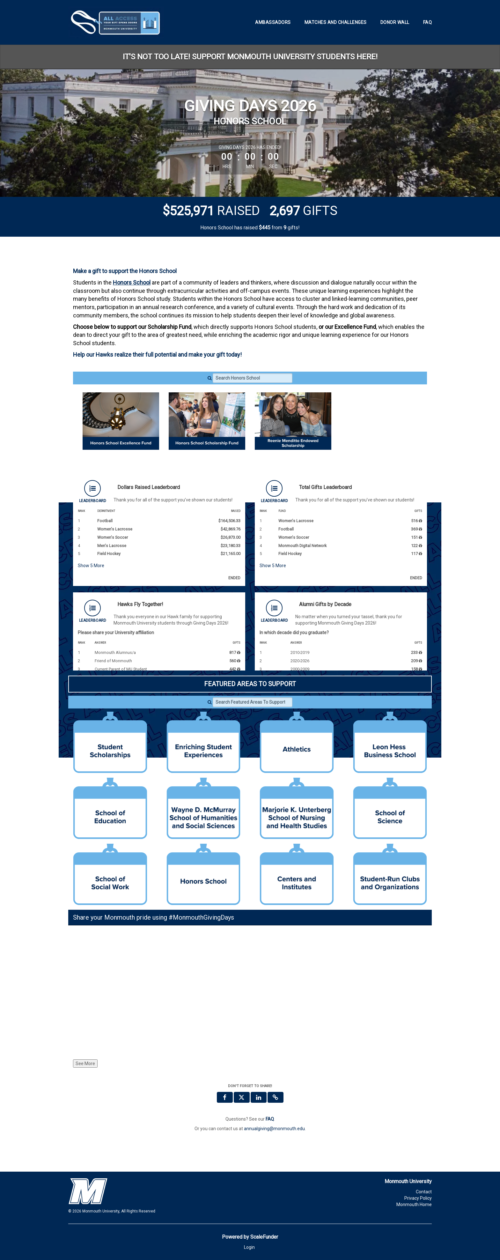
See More (85, 1063)
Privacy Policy (418, 1198)
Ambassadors (273, 22)
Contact (424, 1191)
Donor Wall (394, 22)
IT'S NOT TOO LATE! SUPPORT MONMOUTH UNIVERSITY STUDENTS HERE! (250, 56)
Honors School (132, 282)
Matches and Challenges (336, 22)
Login (249, 1247)
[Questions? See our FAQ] (270, 1119)
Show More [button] (91, 565)
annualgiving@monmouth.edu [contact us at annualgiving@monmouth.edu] (274, 1128)
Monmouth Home (414, 1204)
